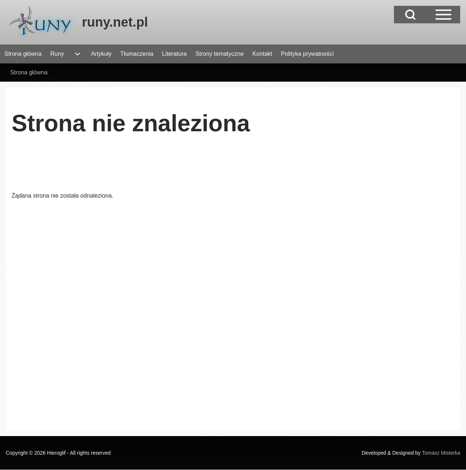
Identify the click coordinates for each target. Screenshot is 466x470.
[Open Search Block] (410, 14)
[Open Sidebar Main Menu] (443, 14)
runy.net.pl (115, 22)
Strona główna (28, 72)
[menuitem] (23, 53)
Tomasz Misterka (441, 453)
